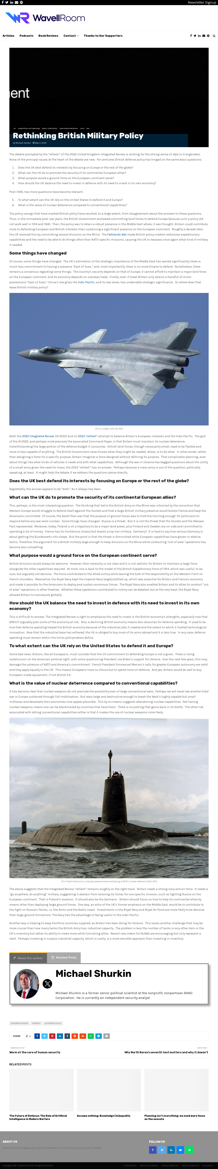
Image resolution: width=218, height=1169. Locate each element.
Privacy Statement (170, 1165)
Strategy (36, 1023)
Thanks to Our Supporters (103, 35)
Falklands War (117, 234)
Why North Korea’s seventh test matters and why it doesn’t (166, 1052)
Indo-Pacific (86, 282)
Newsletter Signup (202, 2)
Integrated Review (19, 1023)
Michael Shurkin (23, 143)
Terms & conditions (149, 1165)
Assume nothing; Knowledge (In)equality (103, 1115)
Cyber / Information (49, 128)
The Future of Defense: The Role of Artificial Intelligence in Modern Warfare (38, 1117)
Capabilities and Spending (29, 128)
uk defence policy (53, 1023)
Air (15, 128)
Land (82, 128)
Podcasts (26, 35)
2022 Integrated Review (38, 436)
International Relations (68, 128)
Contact (70, 35)
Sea (87, 128)
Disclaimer (208, 1165)
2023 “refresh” (88, 436)
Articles (8, 35)
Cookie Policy (130, 1165)
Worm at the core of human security (34, 1052)
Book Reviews (48, 35)
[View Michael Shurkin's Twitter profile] (47, 984)
